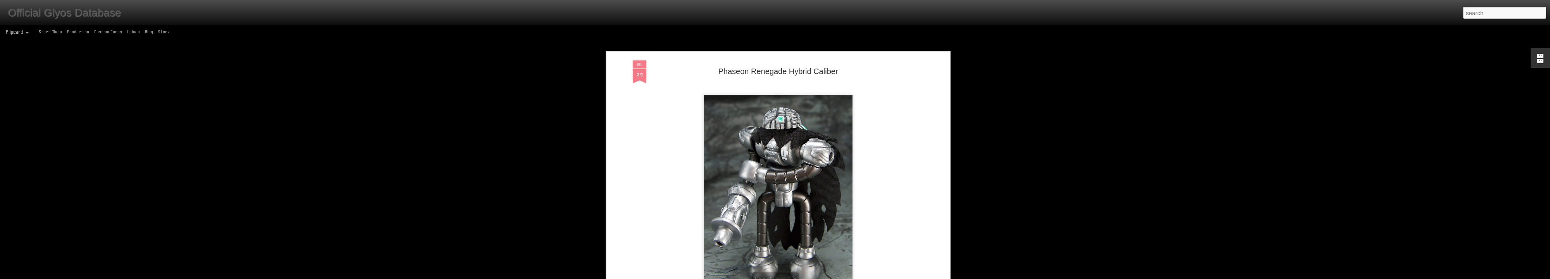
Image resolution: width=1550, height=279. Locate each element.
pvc (803, 217)
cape (730, 217)
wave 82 (854, 217)
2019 (717, 217)
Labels (133, 31)
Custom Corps (108, 31)
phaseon (764, 217)
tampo (837, 217)
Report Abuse (831, 274)
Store (164, 31)
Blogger (808, 274)
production (786, 217)
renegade (818, 217)
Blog (149, 31)
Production (78, 31)
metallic (745, 217)
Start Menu (50, 31)
